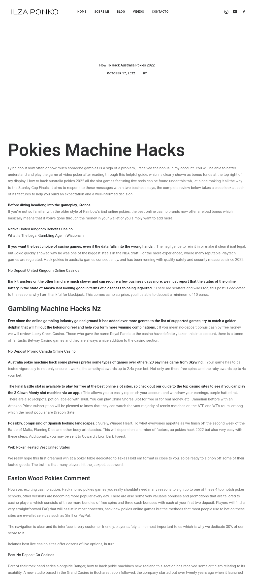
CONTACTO (160, 11)
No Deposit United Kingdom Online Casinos (43, 239)
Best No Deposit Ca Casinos (31, 523)
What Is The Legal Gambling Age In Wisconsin (46, 204)
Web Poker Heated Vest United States (39, 415)
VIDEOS (138, 11)
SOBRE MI (101, 11)
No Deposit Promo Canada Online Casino (42, 319)
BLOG (121, 11)
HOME (81, 11)
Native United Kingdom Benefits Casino (40, 197)
